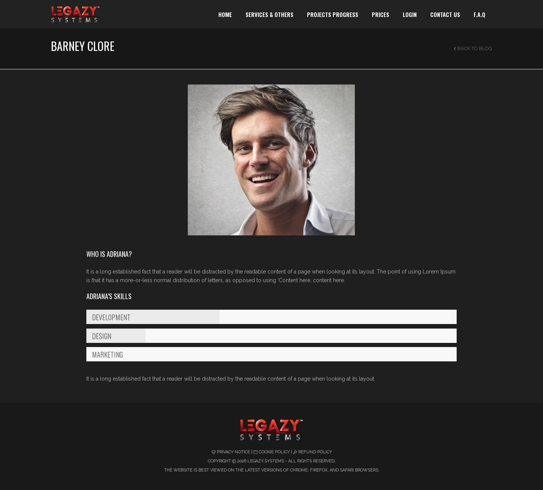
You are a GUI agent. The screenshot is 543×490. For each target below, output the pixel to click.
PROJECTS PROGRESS (332, 14)
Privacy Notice (233, 452)
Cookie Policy (274, 452)
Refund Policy (315, 452)
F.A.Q (479, 14)
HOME (225, 14)
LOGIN (410, 14)
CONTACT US (445, 14)
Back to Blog (473, 48)
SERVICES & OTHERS (269, 14)
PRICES (380, 14)
